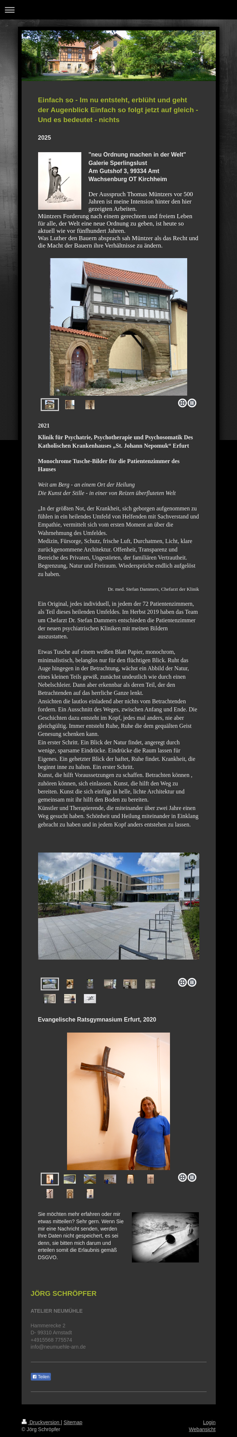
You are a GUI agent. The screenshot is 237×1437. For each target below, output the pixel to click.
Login (209, 1422)
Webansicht (202, 1429)
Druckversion (41, 1422)
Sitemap (73, 1422)
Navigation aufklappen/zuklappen (118, 10)
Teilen (40, 1376)
